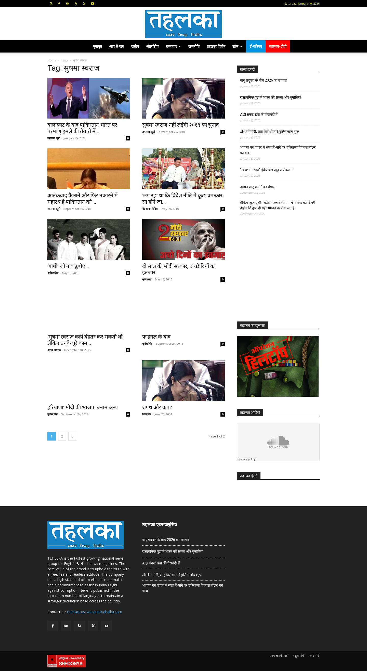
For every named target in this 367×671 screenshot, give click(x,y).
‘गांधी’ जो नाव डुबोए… (68, 266)
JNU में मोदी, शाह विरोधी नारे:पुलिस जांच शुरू (269, 132)
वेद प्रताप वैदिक (150, 209)
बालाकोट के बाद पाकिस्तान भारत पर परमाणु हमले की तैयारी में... (82, 128)
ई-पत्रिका (256, 46)
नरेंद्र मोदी (314, 655)
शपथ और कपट (157, 407)
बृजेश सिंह (147, 343)
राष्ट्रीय (135, 46)
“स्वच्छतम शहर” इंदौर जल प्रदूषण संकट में (266, 170)
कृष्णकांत (146, 279)
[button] (51, 3)
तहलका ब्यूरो (53, 138)
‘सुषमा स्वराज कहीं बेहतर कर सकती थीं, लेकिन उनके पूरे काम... (85, 340)
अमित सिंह (52, 273)
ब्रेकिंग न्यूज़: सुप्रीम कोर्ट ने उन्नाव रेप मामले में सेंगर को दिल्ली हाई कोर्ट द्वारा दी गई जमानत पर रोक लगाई (277, 205)
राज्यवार (173, 46)
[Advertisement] (275, 273)
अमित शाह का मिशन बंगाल (257, 187)
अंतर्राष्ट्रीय (152, 46)
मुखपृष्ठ (97, 46)
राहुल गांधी (299, 655)
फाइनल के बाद (156, 337)
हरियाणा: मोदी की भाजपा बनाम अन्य (82, 407)
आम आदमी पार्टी (279, 655)
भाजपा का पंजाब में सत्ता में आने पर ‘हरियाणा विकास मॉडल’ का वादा (278, 150)
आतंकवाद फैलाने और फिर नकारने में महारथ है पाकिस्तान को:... (82, 198)
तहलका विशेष (216, 46)
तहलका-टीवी (277, 46)
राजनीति (194, 46)
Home (51, 60)
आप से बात (116, 46)
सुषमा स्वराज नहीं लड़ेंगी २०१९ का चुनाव (180, 125)
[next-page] (72, 436)
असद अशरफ (54, 350)
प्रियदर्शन (146, 414)
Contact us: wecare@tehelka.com (94, 611)
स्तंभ (237, 46)
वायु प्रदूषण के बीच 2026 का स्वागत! (263, 80)
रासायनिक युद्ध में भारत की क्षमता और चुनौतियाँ (270, 97)
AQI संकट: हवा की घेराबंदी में (259, 114)
